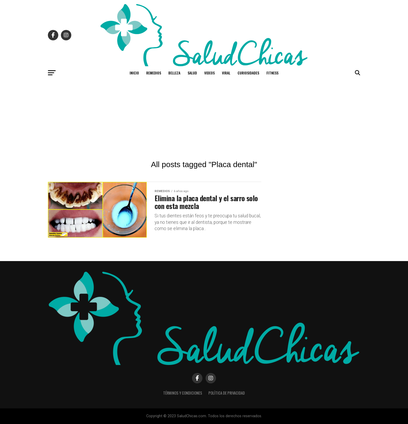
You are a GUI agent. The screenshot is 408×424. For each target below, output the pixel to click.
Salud (192, 72)
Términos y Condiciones (182, 393)
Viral (226, 72)
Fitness (272, 72)
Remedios (153, 72)
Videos (209, 72)
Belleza (174, 72)
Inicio (134, 72)
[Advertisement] (204, 118)
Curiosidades (248, 72)
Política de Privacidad (226, 393)
